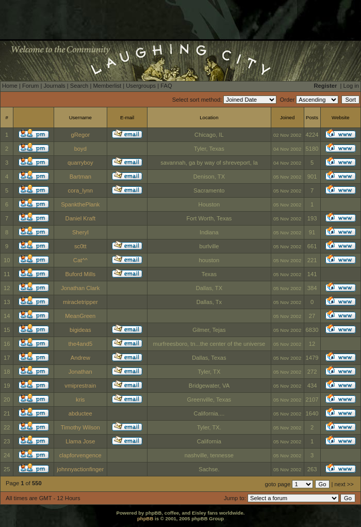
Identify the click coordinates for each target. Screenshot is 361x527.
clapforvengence (80, 455)
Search (79, 86)
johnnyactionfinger (80, 469)
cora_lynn (80, 190)
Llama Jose (80, 441)
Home (10, 86)
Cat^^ (80, 260)
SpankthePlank (80, 204)
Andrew (80, 358)
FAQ (166, 86)
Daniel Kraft (80, 218)
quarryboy (80, 162)
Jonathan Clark (80, 288)
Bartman (80, 176)
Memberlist (107, 86)
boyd (80, 149)
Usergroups (141, 86)
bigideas (80, 330)
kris (80, 399)
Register (325, 86)
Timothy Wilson (80, 427)
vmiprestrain (80, 385)
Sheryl (80, 232)
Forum (30, 86)
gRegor (80, 135)
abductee (80, 413)
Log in (351, 86)
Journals (54, 86)
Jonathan (80, 372)
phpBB (145, 518)
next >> (344, 484)
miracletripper (80, 302)
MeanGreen (80, 316)
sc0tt (80, 246)
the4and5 (80, 344)
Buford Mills (80, 274)
